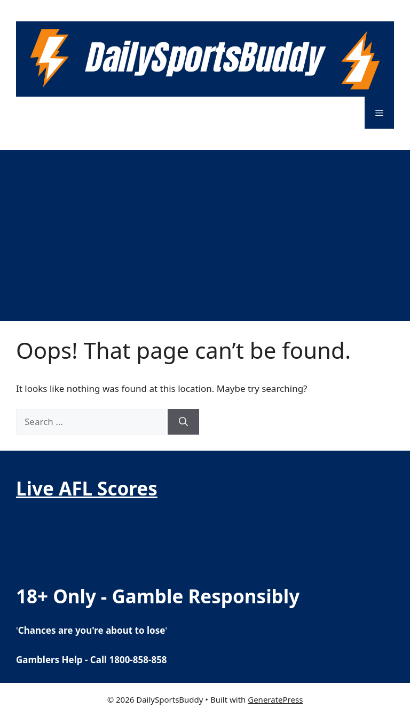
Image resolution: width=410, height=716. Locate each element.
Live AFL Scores (86, 488)
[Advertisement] (205, 230)
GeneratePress (275, 699)
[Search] (183, 422)
